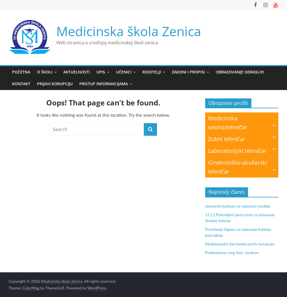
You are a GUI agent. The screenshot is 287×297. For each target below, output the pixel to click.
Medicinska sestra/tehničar (242, 122)
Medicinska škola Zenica (128, 31)
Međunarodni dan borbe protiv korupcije (240, 243)
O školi (44, 72)
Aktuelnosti (76, 72)
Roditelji (151, 72)
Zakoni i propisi (188, 72)
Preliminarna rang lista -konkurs (232, 252)
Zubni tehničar (242, 139)
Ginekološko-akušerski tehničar (242, 167)
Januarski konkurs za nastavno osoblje (237, 206)
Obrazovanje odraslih (240, 72)
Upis (100, 72)
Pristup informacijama (103, 83)
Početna (21, 72)
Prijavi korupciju (55, 83)
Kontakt (21, 83)
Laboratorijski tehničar (242, 150)
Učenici (123, 72)
